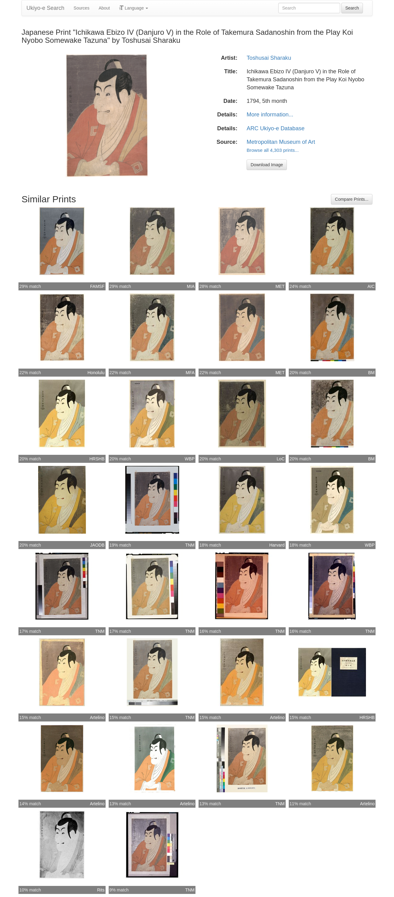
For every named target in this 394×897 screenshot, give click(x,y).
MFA (190, 372)
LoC (281, 458)
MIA (191, 286)
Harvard (277, 545)
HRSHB (96, 458)
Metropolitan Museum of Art (281, 142)
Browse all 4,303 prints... (273, 150)
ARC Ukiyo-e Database (275, 128)
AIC (371, 286)
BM (371, 372)
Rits (100, 889)
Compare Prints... (351, 199)
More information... (270, 114)
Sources (81, 8)
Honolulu (95, 372)
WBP (190, 458)
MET (280, 286)
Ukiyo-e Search (45, 8)
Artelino (97, 717)
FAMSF (97, 286)
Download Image (267, 164)
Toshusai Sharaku (269, 58)
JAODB (97, 545)
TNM (190, 545)
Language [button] (133, 8)
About (104, 8)
